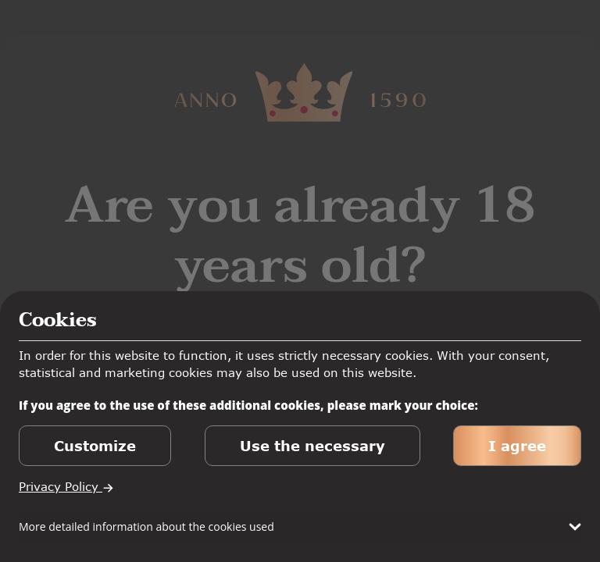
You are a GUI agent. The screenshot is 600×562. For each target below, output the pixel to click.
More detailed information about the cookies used (146, 526)
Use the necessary (312, 445)
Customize (95, 445)
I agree (517, 445)
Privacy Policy (66, 486)
